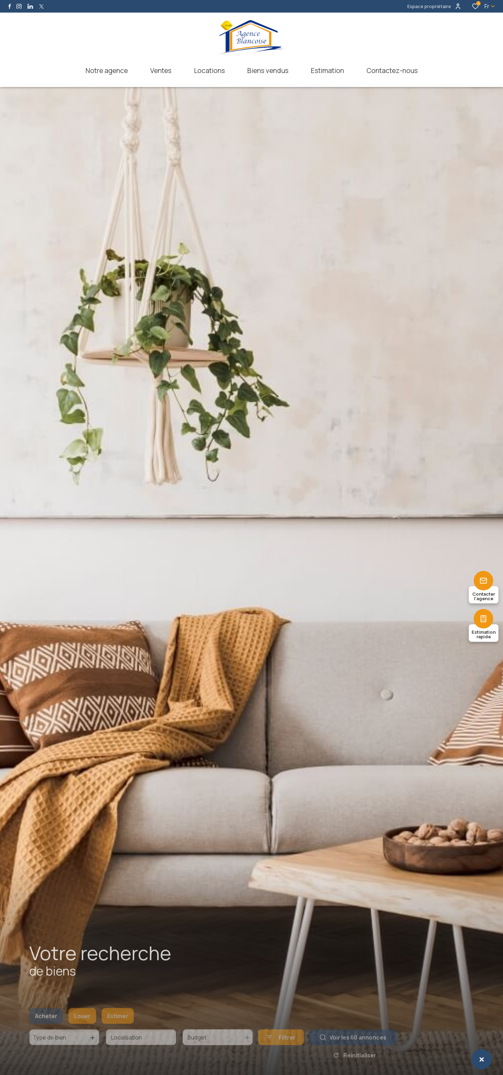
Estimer (117, 1026)
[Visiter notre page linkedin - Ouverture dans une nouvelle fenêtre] (30, 6)
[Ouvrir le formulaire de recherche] (281, 1047)
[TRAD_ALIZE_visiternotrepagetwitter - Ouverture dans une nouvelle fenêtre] (41, 6)
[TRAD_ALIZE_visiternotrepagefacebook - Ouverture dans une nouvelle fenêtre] (9, 6)
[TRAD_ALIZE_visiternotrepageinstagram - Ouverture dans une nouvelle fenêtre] (19, 6)
